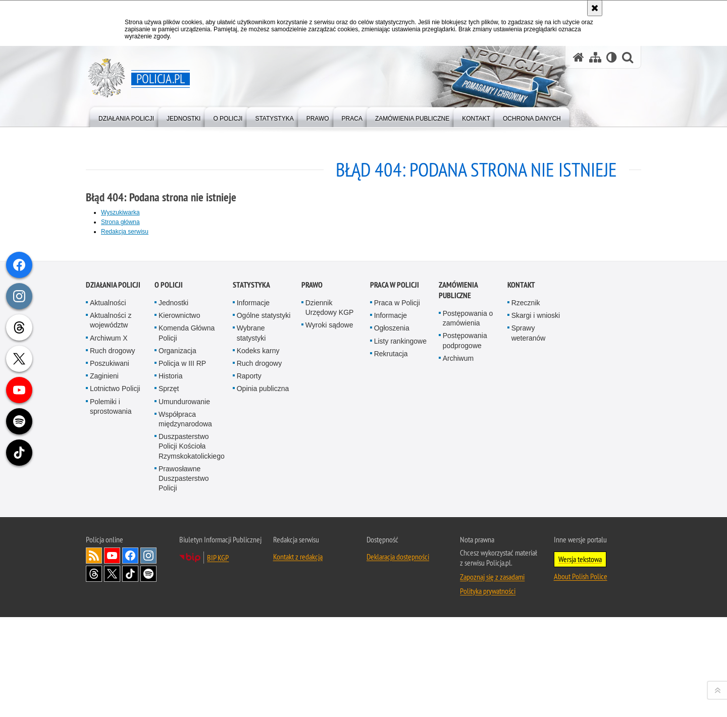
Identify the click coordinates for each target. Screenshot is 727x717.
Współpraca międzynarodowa (185, 641)
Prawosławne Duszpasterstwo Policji (184, 700)
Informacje (253, 525)
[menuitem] (126, 116)
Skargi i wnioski (535, 537)
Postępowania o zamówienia (468, 540)
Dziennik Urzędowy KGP (329, 529)
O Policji (168, 507)
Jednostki (173, 525)
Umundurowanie (184, 624)
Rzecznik (525, 525)
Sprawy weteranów (528, 555)
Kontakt (521, 507)
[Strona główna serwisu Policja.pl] (578, 57)
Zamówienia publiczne (458, 512)
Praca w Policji (394, 507)
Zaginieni (104, 598)
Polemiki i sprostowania (111, 628)
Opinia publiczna (263, 610)
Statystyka (251, 507)
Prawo (312, 507)
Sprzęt (169, 610)
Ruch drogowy (112, 573)
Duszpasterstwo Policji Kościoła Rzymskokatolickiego (192, 668)
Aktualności (108, 525)
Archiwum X (109, 560)
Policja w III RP (182, 585)
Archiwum (458, 580)
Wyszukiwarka (120, 212)
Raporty (249, 598)
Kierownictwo (179, 537)
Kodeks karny (258, 573)
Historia (170, 598)
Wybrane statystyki (251, 555)
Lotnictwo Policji (115, 610)
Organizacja (177, 573)
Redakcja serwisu (124, 231)
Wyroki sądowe (329, 547)
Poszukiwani (109, 585)
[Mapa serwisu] (595, 57)
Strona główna (120, 222)
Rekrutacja (391, 576)
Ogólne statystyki (264, 537)
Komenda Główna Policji (187, 555)
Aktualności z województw (110, 542)
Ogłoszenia (391, 550)
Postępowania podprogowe (465, 563)
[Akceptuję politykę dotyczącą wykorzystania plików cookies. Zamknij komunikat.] (594, 8)
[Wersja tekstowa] (611, 57)
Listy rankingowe (400, 563)
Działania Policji (113, 507)
